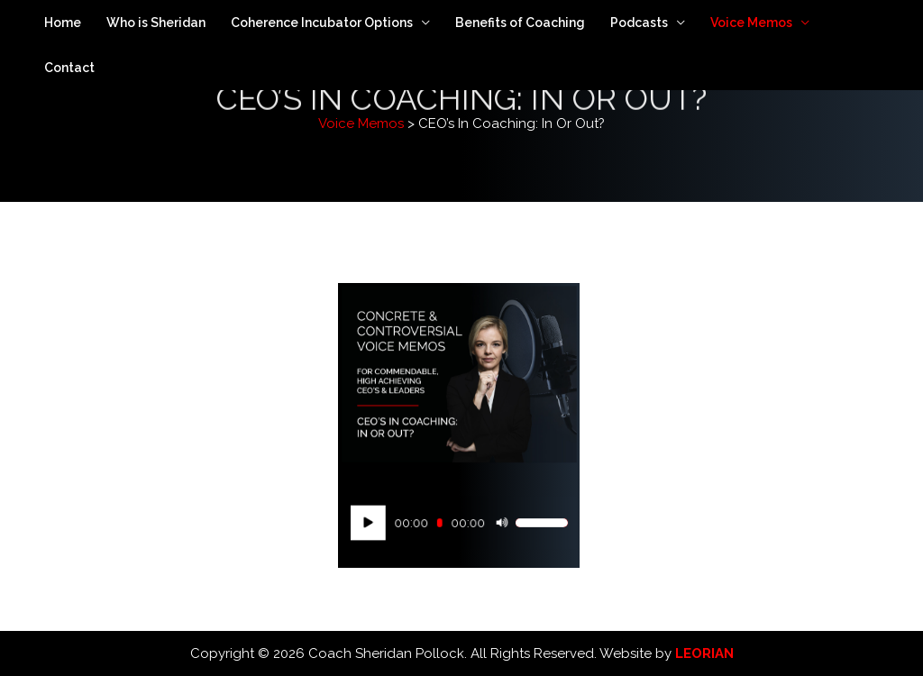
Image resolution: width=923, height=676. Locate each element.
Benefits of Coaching (520, 22)
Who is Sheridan (156, 22)
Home (62, 22)
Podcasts (639, 22)
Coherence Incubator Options (322, 22)
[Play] (375, 522)
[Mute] (497, 523)
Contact (69, 67)
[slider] (441, 523)
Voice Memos (751, 22)
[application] (459, 522)
